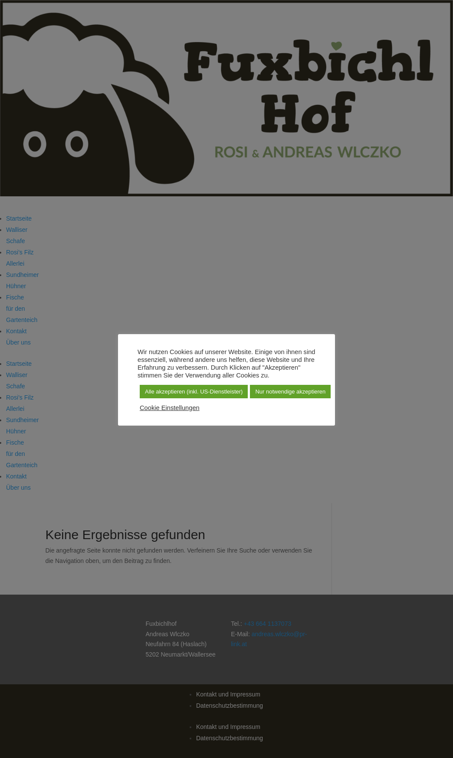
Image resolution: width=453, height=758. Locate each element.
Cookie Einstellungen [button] (170, 407)
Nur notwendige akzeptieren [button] (290, 391)
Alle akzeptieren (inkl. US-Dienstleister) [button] (194, 391)
